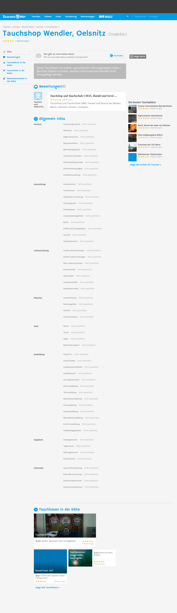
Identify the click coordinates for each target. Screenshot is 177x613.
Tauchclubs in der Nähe (15, 72)
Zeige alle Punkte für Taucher (144, 164)
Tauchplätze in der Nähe (16, 64)
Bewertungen (13, 57)
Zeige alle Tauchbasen (46, 570)
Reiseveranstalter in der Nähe (17, 80)
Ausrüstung (71, 16)
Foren (58, 16)
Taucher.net (14, 16)
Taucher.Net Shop (168, 16)
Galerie (47, 16)
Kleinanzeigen (88, 16)
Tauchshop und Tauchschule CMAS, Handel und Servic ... (83, 95)
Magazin (106, 16)
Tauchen (36, 16)
